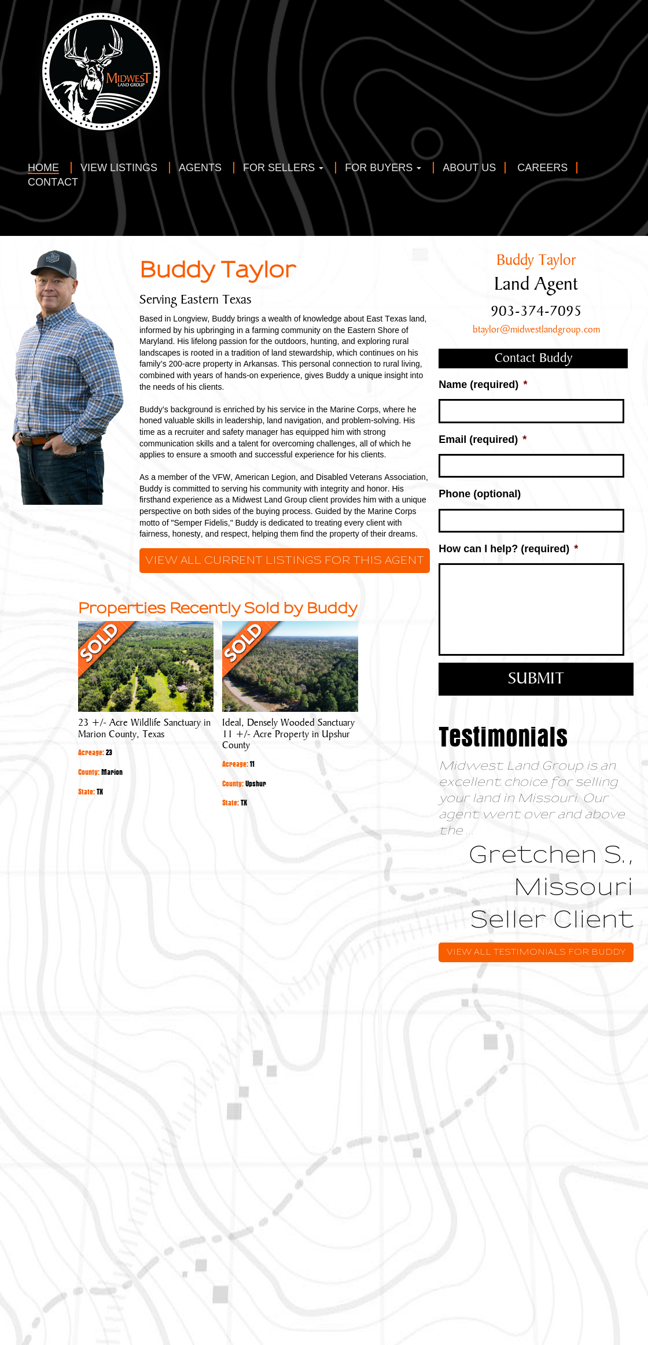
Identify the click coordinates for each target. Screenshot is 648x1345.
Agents (200, 167)
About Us (469, 167)
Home (43, 167)
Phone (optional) (480, 494)
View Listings (118, 167)
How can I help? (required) (508, 549)
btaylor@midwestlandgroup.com (536, 329)
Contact (53, 182)
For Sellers (283, 167)
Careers (542, 167)
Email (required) (482, 439)
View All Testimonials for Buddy (536, 952)
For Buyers (383, 167)
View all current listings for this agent (284, 560)
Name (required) (483, 384)
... (470, 831)
